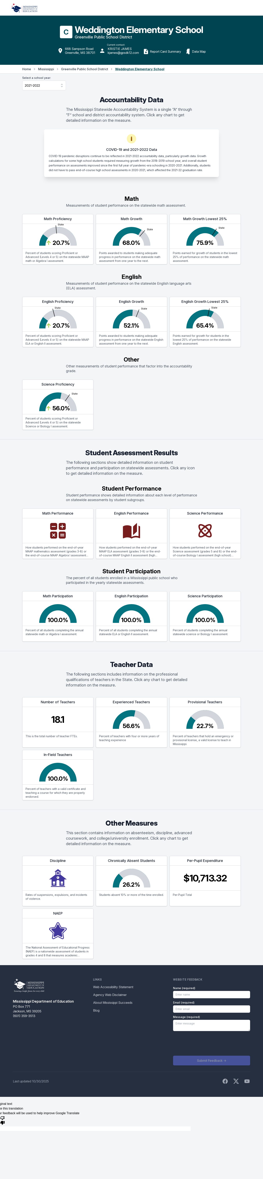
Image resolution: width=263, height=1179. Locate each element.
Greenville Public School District (84, 69)
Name (184, 988)
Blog (96, 1010)
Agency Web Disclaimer (110, 995)
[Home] (24, 7)
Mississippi (46, 69)
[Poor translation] (2, 1120)
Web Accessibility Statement (113, 987)
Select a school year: (36, 77)
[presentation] (202, 1043)
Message (186, 1017)
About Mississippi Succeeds (112, 1003)
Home (26, 69)
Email (184, 1002)
